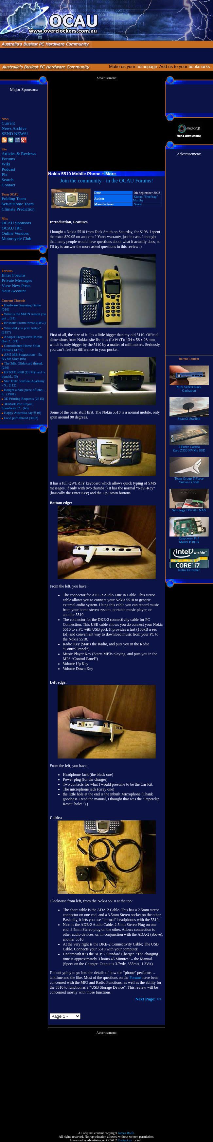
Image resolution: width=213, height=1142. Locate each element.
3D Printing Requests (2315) (24, 399)
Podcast (8, 169)
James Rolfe (126, 1133)
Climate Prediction (18, 209)
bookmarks (200, 66)
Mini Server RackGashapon (189, 387)
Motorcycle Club (16, 238)
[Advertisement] (106, 125)
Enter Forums (14, 275)
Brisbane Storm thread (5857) (24, 323)
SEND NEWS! (15, 133)
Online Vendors (15, 233)
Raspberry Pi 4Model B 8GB (189, 539)
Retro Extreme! (189, 568)
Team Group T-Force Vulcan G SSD (189, 479)
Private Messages (17, 280)
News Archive (14, 128)
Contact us (125, 1140)
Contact (8, 184)
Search (7, 179)
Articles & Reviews (19, 153)
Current (8, 123)
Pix (5, 174)
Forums (8, 158)
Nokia (138, 204)
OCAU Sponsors (16, 222)
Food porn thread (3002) (21, 418)
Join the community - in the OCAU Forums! (106, 180)
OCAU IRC (12, 228)
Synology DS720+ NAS (189, 508)
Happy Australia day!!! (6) (22, 413)
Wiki (6, 164)
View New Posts (16, 285)
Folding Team (14, 198)
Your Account (14, 290)
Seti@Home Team (18, 203)
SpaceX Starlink (189, 417)
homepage (146, 66)
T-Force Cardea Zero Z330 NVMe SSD (189, 447)
